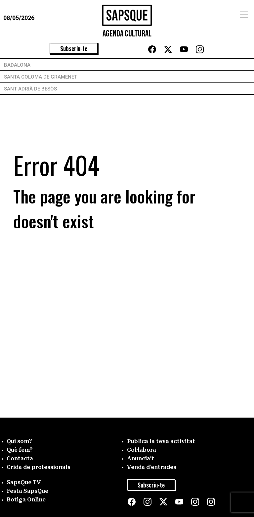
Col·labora (141, 450)
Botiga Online (26, 499)
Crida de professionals (38, 467)
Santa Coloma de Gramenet (40, 77)
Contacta (20, 458)
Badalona (17, 65)
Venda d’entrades (151, 467)
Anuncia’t (140, 458)
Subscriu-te (73, 48)
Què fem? (20, 450)
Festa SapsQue (27, 491)
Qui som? (19, 441)
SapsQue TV (24, 482)
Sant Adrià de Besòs (30, 89)
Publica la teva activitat (161, 441)
